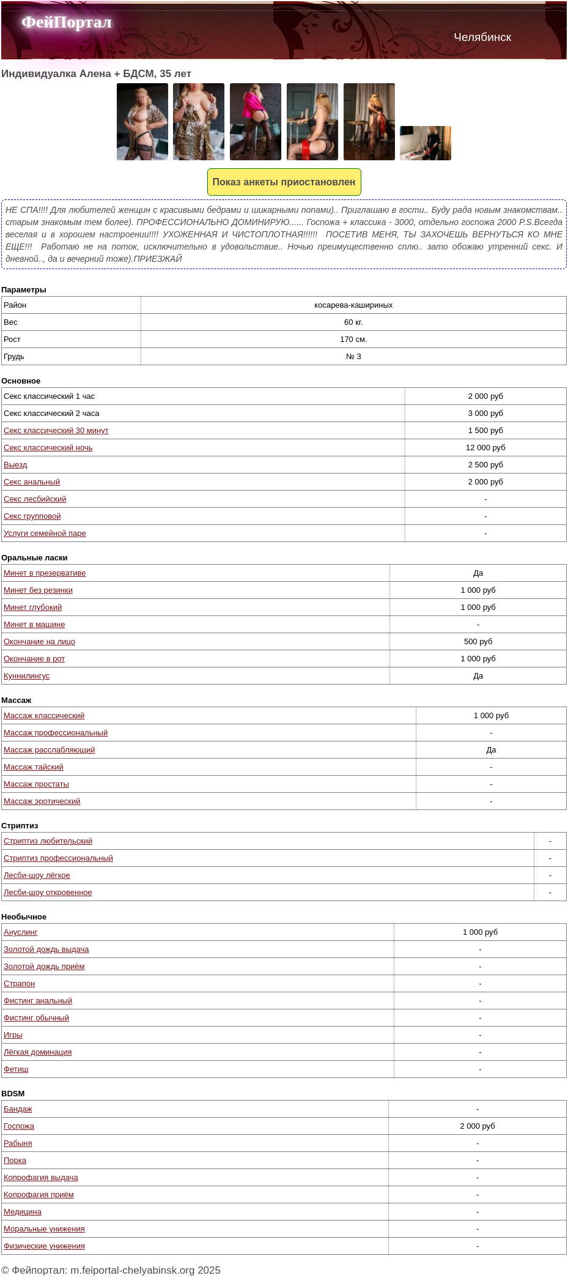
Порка (15, 1160)
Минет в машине (34, 624)
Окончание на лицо (39, 641)
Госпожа (19, 1126)
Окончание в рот (34, 658)
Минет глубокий (33, 607)
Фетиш (16, 1069)
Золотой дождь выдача (46, 949)
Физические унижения (44, 1245)
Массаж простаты (36, 784)
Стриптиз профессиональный (58, 858)
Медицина (23, 1211)
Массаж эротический (42, 801)
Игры (13, 1034)
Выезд (15, 464)
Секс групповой (32, 516)
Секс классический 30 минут (56, 430)
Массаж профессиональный (56, 732)
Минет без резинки (38, 590)
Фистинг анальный (38, 1000)
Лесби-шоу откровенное (48, 892)
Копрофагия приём (39, 1194)
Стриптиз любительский (48, 840)
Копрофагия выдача (41, 1177)
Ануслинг (20, 932)
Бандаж (18, 1108)
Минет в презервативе (45, 573)
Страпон (19, 983)
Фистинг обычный (36, 1017)
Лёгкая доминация (38, 1052)
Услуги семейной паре (45, 533)
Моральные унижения (44, 1228)
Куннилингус (27, 675)
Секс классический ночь (48, 447)
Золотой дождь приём (44, 966)
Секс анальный (32, 481)
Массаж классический (44, 715)
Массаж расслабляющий (49, 749)
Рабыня (18, 1143)
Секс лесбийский (35, 498)
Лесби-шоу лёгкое (37, 875)
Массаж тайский (34, 766)
